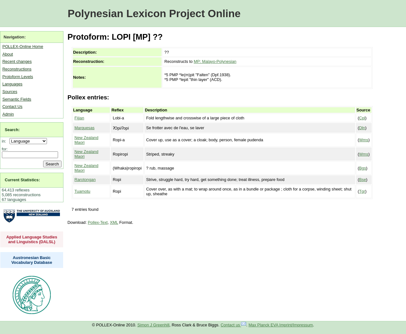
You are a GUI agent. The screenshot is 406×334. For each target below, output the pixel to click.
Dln (362, 127)
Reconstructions (16, 69)
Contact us (233, 325)
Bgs (362, 168)
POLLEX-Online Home (22, 46)
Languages (12, 84)
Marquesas (85, 127)
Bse (362, 179)
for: (5, 149)
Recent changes (16, 61)
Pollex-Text (98, 222)
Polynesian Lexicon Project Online (154, 13)
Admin (8, 114)
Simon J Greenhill (153, 325)
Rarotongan (85, 179)
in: (5, 141)
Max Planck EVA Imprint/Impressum (280, 325)
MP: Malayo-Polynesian (215, 61)
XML (114, 222)
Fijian (79, 118)
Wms (363, 139)
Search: (12, 129)
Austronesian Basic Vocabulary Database (31, 260)
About (7, 54)
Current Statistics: (22, 179)
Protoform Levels (17, 76)
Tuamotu (82, 191)
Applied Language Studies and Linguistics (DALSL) (31, 239)
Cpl (362, 118)
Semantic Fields (16, 99)
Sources (9, 91)
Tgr (362, 191)
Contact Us (12, 106)
